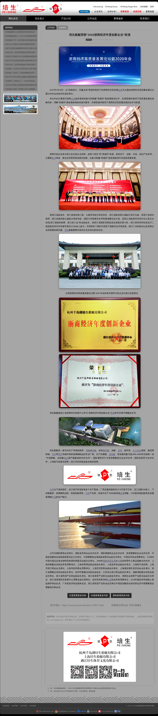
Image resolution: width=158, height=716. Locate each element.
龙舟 (120, 450)
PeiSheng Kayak (111, 7)
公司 (52, 489)
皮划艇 (112, 454)
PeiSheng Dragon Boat (129, 7)
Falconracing (98, 7)
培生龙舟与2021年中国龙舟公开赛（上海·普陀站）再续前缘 (74, 691)
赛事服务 (118, 18)
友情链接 (6, 706)
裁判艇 (106, 450)
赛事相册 (150, 11)
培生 (66, 230)
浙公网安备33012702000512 (66, 711)
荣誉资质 (125, 11)
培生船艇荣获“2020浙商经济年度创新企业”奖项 (100, 34)
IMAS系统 (84, 12)
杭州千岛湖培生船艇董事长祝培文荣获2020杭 (21, 48)
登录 (152, 7)
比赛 (122, 493)
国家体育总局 (109, 561)
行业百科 (62, 28)
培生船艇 (135, 605)
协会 (66, 458)
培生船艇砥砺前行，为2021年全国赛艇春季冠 (21, 36)
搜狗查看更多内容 (121, 595)
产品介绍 (66, 18)
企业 (73, 98)
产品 (54, 497)
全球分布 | (112, 11)
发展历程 (137, 11)
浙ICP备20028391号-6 (45, 711)
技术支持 (24, 706)
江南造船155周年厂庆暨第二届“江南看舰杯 (20, 89)
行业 (109, 580)
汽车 (54, 454)
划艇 (94, 450)
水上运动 (137, 450)
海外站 (88, 40)
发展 (120, 90)
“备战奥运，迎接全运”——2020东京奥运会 (20, 81)
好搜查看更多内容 (99, 595)
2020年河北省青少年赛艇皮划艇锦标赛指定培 (21, 85)
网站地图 (151, 706)
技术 (54, 158)
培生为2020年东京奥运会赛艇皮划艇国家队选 (21, 77)
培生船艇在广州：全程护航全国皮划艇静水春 (21, 40)
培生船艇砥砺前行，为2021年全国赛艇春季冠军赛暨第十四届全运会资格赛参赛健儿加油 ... (85, 688)
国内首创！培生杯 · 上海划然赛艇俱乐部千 (20, 73)
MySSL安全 (92, 711)
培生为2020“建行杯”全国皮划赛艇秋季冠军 (20, 44)
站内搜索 (144, 7)
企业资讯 (98, 11)
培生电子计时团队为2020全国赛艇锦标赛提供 (21, 56)
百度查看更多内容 (77, 595)
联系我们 (144, 18)
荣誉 (113, 413)
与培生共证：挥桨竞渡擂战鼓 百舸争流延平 (20, 52)
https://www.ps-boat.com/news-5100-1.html (83, 605)
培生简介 (39, 18)
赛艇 (88, 450)
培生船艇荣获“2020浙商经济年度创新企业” (20, 32)
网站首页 (13, 18)
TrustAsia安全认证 (106, 711)
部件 (60, 454)
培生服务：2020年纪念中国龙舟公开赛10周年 (21, 69)
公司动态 (92, 18)
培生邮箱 (33, 706)
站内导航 (15, 706)
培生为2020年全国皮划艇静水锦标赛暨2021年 (21, 60)
